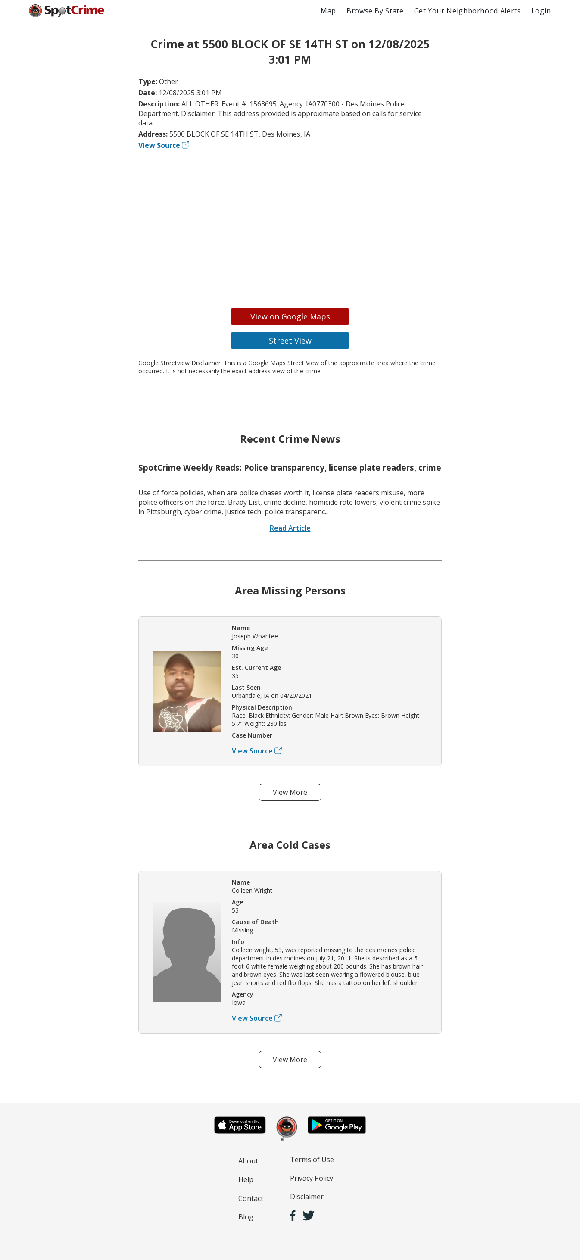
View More (290, 792)
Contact (250, 1198)
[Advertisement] (290, 226)
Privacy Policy (311, 1178)
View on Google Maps (290, 316)
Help (245, 1179)
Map (328, 11)
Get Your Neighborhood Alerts (467, 11)
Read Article (290, 528)
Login (541, 11)
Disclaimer (307, 1196)
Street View (290, 340)
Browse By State (375, 11)
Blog (245, 1217)
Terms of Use (312, 1159)
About (248, 1161)
